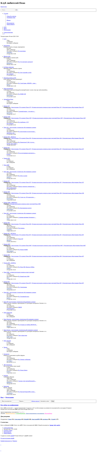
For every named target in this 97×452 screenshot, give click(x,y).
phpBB (12, 435)
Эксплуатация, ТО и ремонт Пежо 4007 (21, 245)
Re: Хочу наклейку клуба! (24, 72)
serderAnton (10, 209)
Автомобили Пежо (8, 99)
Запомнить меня (45, 401)
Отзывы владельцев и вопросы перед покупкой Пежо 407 (47, 234)
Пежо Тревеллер (8, 312)
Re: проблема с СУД (23, 122)
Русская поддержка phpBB (7, 438)
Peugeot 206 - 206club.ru (10, 136)
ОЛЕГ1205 (9, 336)
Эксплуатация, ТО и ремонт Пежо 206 (21, 138)
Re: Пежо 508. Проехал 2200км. (26, 267)
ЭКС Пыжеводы (8, 364)
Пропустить (4, 6)
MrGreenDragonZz (11, 188)
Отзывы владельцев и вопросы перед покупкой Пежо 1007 (47, 118)
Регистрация (9, 397)
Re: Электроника (22, 287)
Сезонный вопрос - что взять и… (26, 111)
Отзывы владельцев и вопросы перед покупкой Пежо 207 (47, 149)
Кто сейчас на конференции (9, 405)
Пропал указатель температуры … (27, 186)
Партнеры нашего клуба (10, 77)
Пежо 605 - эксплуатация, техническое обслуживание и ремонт (20, 292)
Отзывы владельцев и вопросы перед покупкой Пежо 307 (47, 182)
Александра (17, 419)
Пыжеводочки (48, 413)
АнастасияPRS (36, 419)
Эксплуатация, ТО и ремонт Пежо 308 (21, 193)
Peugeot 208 (7, 158)
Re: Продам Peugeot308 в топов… (27, 391)
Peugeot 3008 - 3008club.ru (10, 202)
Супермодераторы (20, 413)
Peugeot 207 (7, 147)
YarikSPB (9, 52)
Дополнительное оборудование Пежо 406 (73, 224)
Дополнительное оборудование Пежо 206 (73, 138)
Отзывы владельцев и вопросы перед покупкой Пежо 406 (47, 224)
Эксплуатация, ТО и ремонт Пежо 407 (21, 234)
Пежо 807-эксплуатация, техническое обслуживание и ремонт (19, 301)
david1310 (9, 112)
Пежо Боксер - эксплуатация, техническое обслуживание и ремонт (21, 330)
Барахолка (6, 386)
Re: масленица (22, 51)
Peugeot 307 (7, 181)
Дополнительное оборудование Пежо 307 (73, 182)
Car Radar (9, 360)
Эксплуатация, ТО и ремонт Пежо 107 (21, 107)
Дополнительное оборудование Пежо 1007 (74, 118)
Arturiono (9, 288)
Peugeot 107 (7, 106)
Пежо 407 (20, 239)
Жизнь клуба (7, 56)
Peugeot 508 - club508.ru (10, 263)
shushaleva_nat (10, 133)
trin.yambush (10, 74)
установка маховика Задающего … (27, 217)
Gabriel (8, 268)
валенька (45, 419)
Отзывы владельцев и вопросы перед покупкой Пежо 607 (47, 283)
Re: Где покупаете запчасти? (25, 61)
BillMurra (9, 382)
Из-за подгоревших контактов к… (27, 153)
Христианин (10, 251)
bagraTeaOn (10, 95)
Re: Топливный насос (23, 296)
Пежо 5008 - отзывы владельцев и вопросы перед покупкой (19, 272)
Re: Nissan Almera (22, 370)
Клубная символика (9, 67)
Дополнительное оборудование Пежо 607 (73, 283)
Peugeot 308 (7, 191)
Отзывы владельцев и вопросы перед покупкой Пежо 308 (47, 193)
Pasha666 (26, 419)
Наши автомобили (8, 88)
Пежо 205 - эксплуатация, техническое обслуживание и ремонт (20, 127)
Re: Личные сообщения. (24, 359)
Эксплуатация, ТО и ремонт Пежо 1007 (21, 118)
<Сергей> (53, 419)
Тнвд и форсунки (22, 335)
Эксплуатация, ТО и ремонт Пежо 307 (21, 182)
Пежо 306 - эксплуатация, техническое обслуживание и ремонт (20, 171)
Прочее (5, 347)
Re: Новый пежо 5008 (23, 276)
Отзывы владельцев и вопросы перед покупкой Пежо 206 (47, 138)
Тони (8, 218)
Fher (8, 277)
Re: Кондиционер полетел (25, 208)
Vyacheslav (9, 393)
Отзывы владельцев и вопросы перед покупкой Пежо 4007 (47, 245)
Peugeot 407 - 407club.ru (10, 233)
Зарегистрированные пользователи (35, 413)
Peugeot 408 (7, 255)
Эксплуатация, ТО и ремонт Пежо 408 (21, 256)
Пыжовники (7, 45)
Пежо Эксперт (7, 340)
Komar (8, 298)
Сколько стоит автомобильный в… (27, 381)
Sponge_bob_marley (12, 143)
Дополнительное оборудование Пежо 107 (73, 107)
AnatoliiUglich (10, 308)
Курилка (6, 375)
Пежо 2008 (6, 165)
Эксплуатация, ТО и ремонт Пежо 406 (21, 224)
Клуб (5, 39)
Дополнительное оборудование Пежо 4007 (74, 245)
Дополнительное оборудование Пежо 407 (73, 234)
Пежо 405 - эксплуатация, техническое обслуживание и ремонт (20, 213)
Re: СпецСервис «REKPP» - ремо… (27, 83)
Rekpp (8, 84)
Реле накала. (21, 228)
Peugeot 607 (7, 281)
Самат (9, 419)
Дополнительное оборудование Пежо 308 (73, 193)
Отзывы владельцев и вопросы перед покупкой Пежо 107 (47, 107)
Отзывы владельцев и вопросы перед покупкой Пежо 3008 (25, 204)
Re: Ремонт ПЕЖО (23, 249)
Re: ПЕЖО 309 (22, 94)
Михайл (9, 240)
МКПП (20, 307)
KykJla (8, 154)
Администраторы (10, 413)
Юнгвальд (9, 63)
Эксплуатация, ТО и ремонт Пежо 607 (21, 283)
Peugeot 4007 (7, 244)
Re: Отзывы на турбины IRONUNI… (27, 324)
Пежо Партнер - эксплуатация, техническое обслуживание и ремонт (21, 319)
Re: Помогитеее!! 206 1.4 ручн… (26, 142)
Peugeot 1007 (7, 116)
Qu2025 (9, 177)
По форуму (6, 354)
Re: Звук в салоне (22, 175)
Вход (2, 397)
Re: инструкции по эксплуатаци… (27, 131)
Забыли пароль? (35, 401)
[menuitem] (11, 16)
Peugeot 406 (7, 222)
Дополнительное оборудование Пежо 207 (73, 149)
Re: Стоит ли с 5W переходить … (26, 197)
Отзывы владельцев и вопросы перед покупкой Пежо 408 (47, 256)
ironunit (9, 326)
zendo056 (9, 229)
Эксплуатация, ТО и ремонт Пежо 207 (21, 149)
